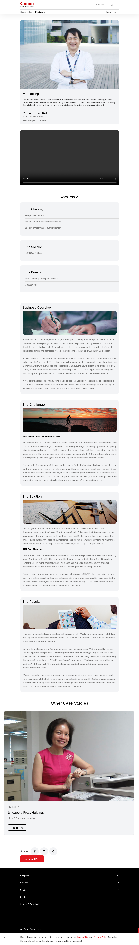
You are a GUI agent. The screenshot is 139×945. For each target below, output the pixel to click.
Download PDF (32, 858)
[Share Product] (53, 851)
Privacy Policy (100, 937)
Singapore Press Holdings (26, 812)
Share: (24, 851)
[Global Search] (112, 5)
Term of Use (83, 937)
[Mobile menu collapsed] (117, 4)
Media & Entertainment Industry (22, 818)
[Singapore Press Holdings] (69, 773)
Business (100, 5)
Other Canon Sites (32, 929)
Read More (17, 827)
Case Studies (26, 12)
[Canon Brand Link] (27, 4)
